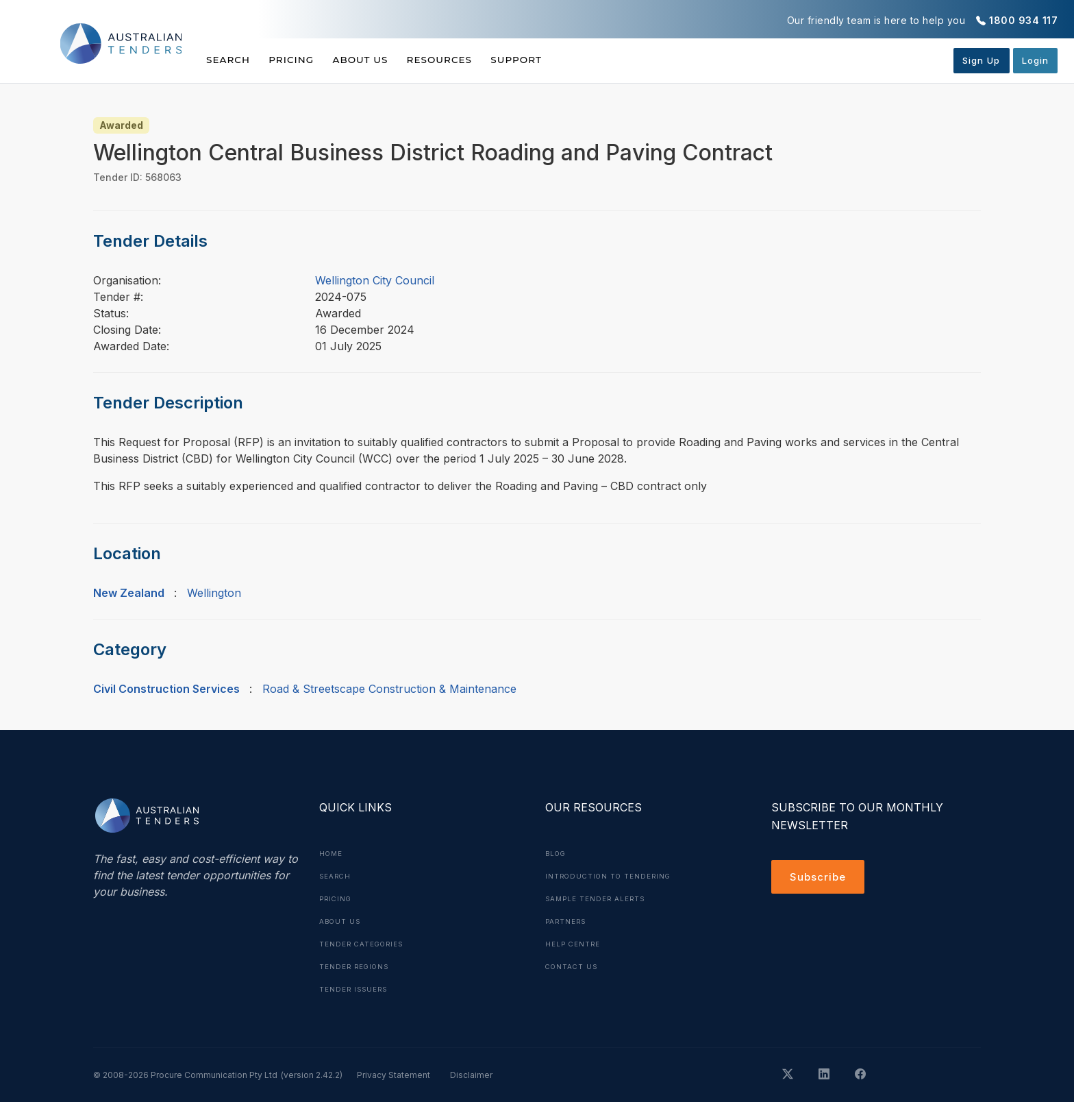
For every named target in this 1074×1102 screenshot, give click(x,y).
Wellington (214, 593)
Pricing (299, 59)
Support (548, 59)
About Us (376, 59)
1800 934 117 (1023, 20)
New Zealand (128, 593)
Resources (463, 59)
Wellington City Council (374, 280)
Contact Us (573, 963)
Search (228, 59)
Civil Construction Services (166, 689)
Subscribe (820, 878)
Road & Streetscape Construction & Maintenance (389, 689)
